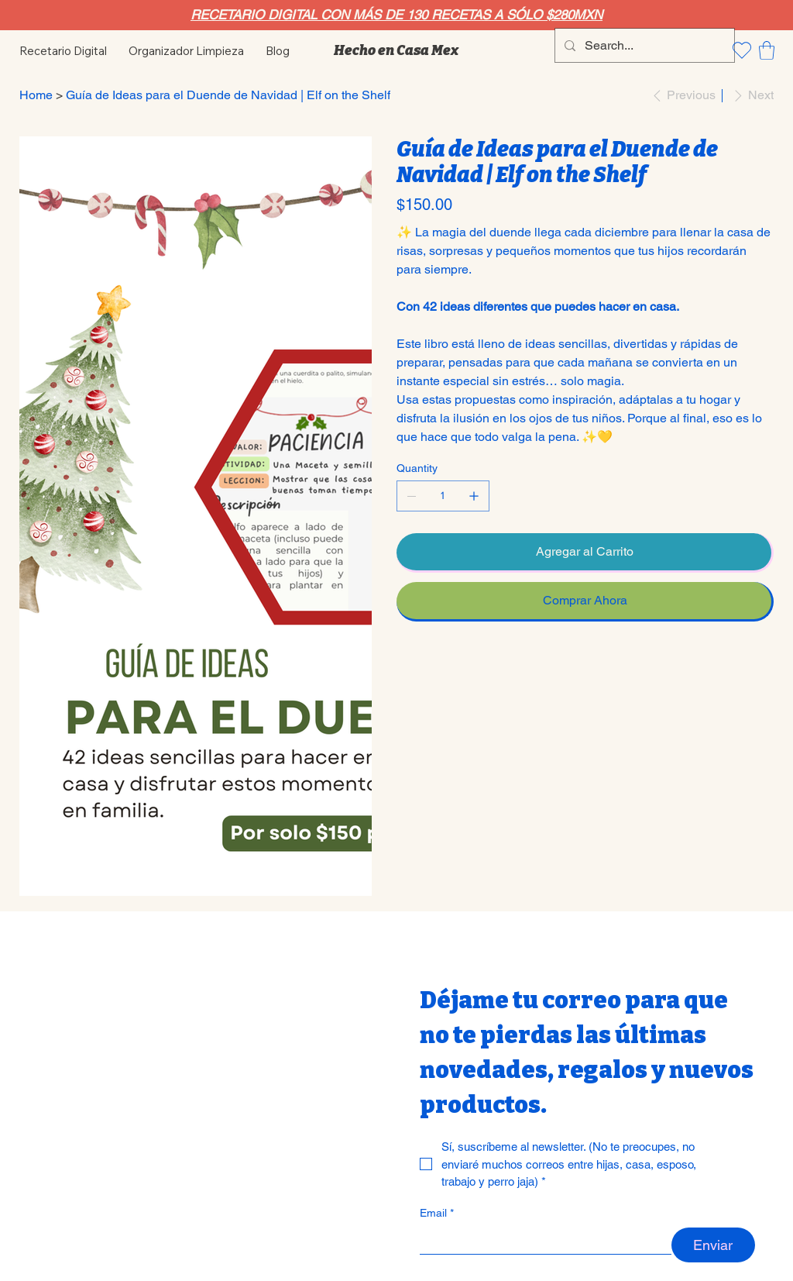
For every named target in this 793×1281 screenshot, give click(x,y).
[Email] (541, 1241)
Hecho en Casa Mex (396, 50)
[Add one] (473, 495)
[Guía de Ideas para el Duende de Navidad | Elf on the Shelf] (228, 95)
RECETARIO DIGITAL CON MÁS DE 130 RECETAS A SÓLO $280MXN (396, 14)
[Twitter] (433, 662)
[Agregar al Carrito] (585, 553)
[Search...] (643, 45)
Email (437, 1213)
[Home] (36, 95)
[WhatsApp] (400, 662)
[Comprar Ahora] (585, 602)
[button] (766, 50)
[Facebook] (411, 662)
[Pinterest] (422, 662)
